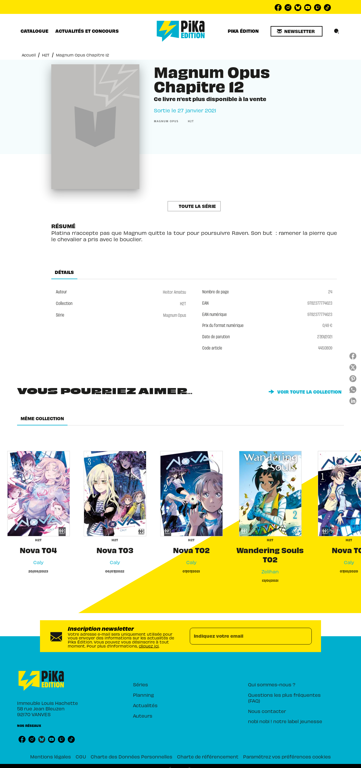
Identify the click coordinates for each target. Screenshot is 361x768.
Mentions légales (50, 756)
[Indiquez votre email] (243, 636)
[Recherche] (336, 31)
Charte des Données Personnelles (131, 756)
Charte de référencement (207, 756)
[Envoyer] (305, 636)
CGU (81, 756)
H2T (46, 54)
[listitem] (278, 7)
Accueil (29, 54)
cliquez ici (149, 645)
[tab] (34, 31)
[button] (296, 31)
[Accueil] (180, 31)
